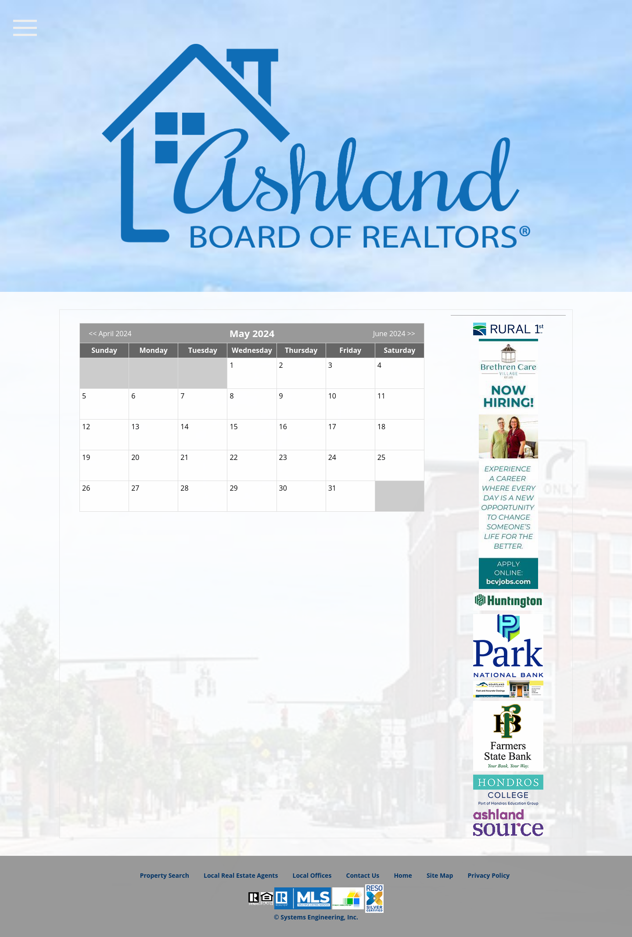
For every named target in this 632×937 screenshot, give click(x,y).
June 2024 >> (394, 333)
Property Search (164, 875)
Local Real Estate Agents (241, 875)
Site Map (440, 875)
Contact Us (362, 875)
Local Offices (312, 875)
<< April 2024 (110, 333)
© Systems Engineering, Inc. (316, 917)
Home (403, 875)
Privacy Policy (489, 875)
